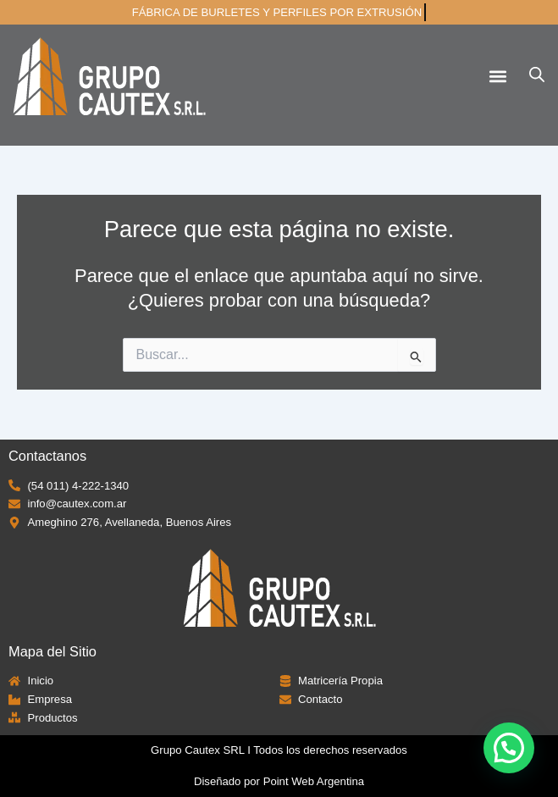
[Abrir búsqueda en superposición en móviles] (536, 74)
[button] (497, 76)
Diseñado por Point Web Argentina (279, 781)
